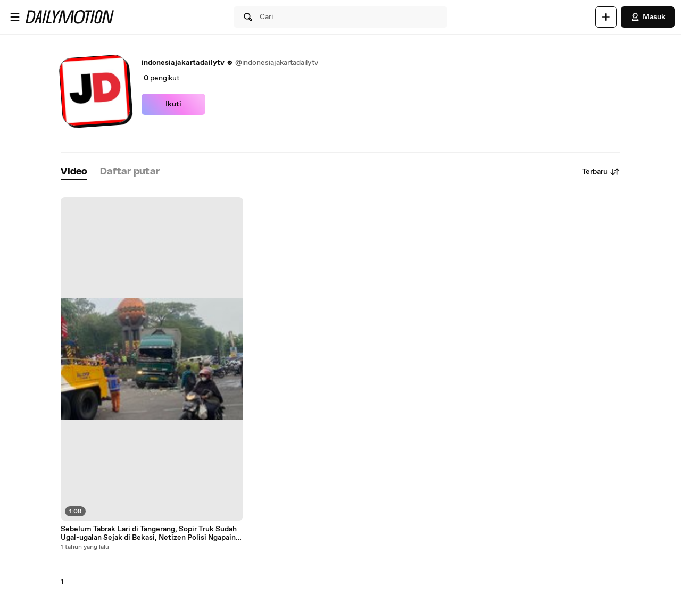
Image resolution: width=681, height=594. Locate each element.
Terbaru (601, 171)
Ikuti (173, 104)
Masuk (648, 17)
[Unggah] (606, 17)
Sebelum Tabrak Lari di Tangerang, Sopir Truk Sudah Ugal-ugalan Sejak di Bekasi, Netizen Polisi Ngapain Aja (149, 533)
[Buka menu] (14, 17)
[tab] (74, 172)
